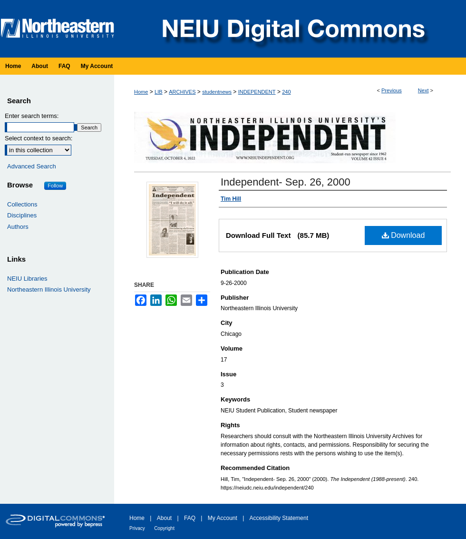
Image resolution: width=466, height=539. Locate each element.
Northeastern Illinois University (49, 289)
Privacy (137, 528)
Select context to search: (38, 138)
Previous (391, 90)
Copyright (164, 528)
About (164, 518)
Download (403, 235)
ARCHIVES (182, 92)
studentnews (217, 92)
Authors (18, 226)
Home (141, 92)
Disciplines (22, 215)
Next (423, 90)
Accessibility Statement (279, 518)
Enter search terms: (31, 115)
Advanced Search (31, 166)
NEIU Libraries (27, 278)
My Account (222, 518)
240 (286, 92)
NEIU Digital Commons (292, 29)
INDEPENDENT (257, 92)
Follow (55, 185)
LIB (159, 92)
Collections (22, 204)
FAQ (189, 518)
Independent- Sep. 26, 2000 (285, 182)
